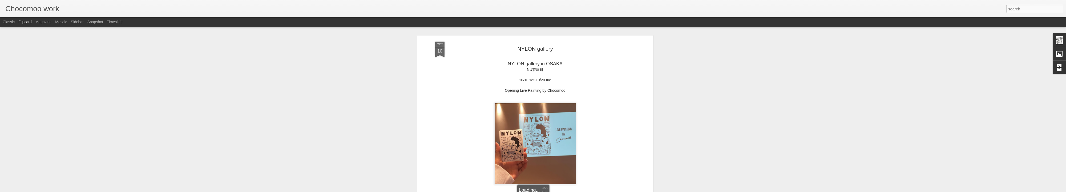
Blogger (550, 189)
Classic (9, 22)
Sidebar (77, 22)
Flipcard (25, 22)
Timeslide (115, 22)
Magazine (43, 22)
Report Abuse (565, 189)
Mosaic (61, 22)
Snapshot (95, 22)
